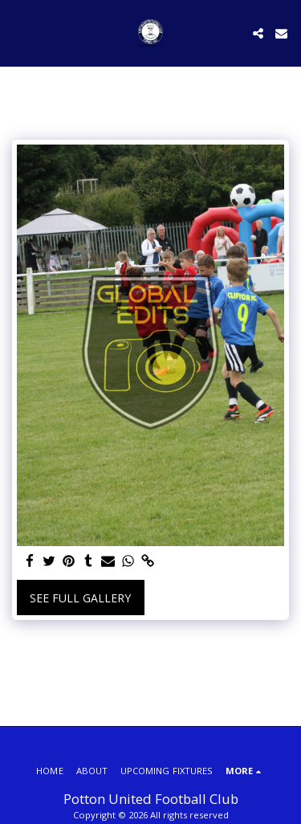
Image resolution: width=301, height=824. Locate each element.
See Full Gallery (80, 598)
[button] (17, 32)
